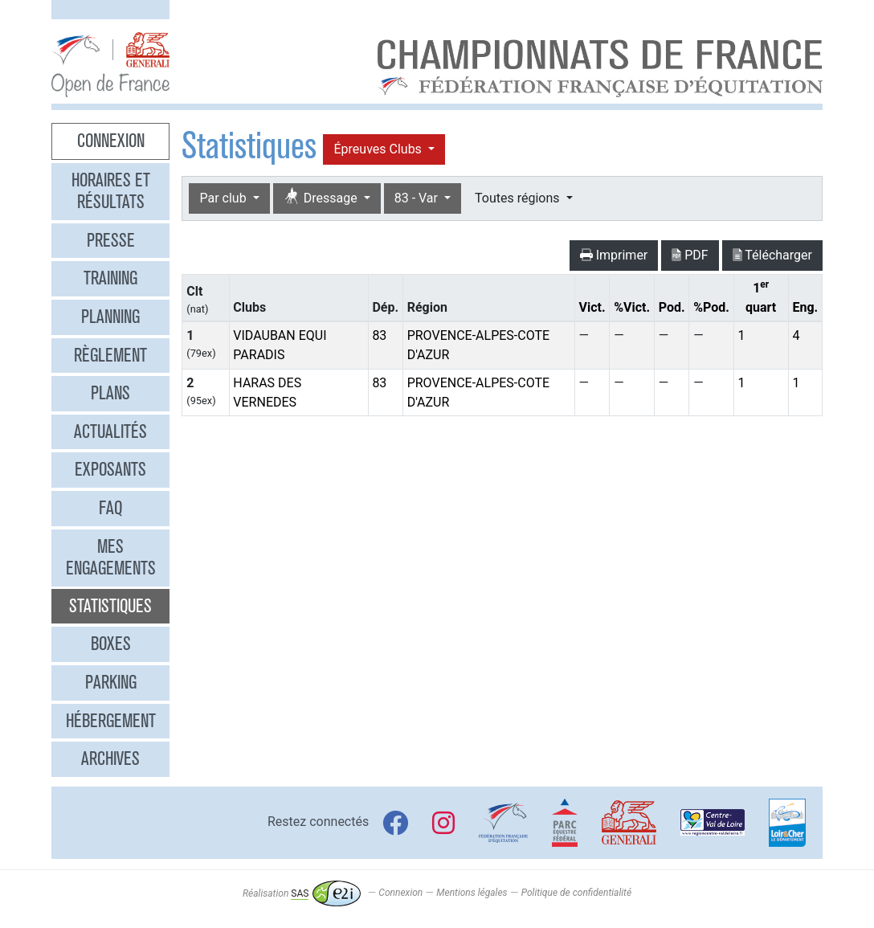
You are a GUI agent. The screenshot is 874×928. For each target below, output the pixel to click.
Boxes (111, 643)
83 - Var (417, 198)
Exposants (110, 469)
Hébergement (111, 720)
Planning (110, 316)
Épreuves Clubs (378, 149)
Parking (111, 682)
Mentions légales (471, 893)
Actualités (110, 431)
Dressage (322, 197)
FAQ (110, 508)
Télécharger (772, 255)
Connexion (111, 140)
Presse (111, 240)
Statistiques (110, 606)
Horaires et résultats (110, 191)
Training (110, 278)
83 (379, 335)
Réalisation (302, 893)
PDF (690, 255)
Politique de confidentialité (576, 893)
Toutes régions (518, 198)
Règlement (110, 355)
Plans (110, 393)
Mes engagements (111, 557)
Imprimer (614, 255)
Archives (110, 758)
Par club (224, 198)
